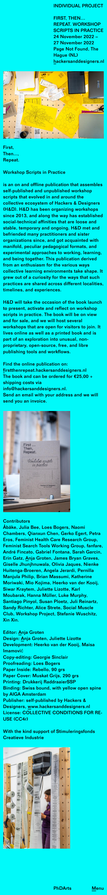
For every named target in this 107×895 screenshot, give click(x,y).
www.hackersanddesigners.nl (59, 707)
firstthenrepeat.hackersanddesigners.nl (45, 370)
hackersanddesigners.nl (79, 61)
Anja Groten (38, 558)
